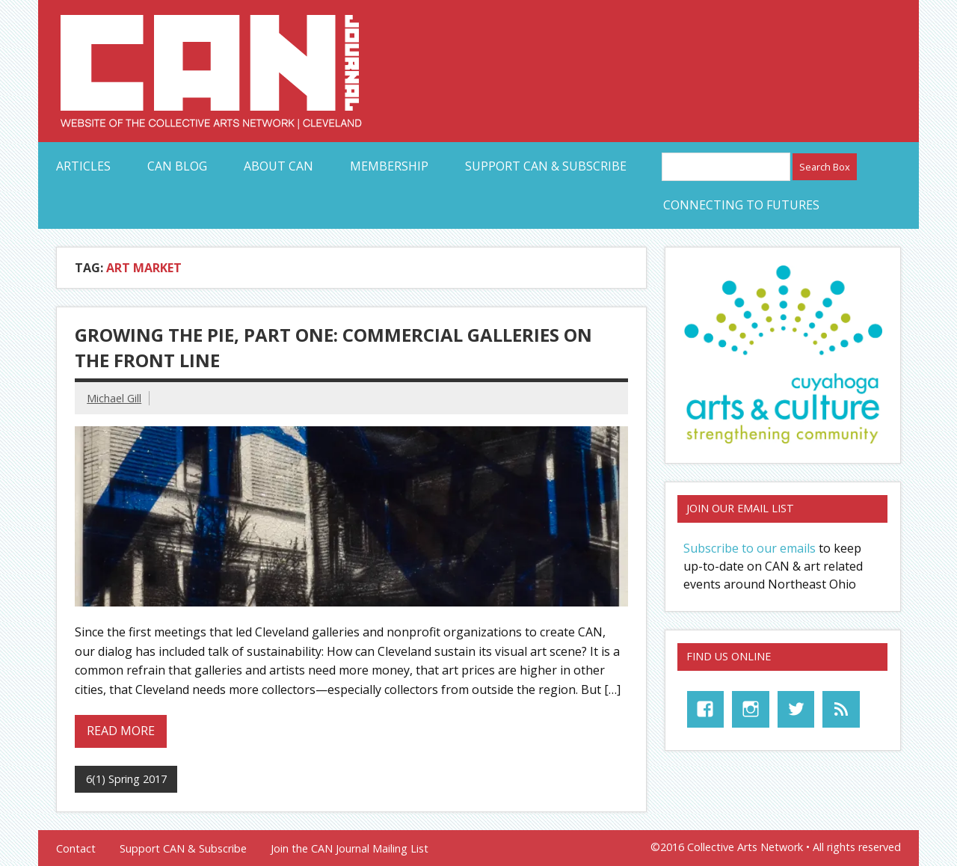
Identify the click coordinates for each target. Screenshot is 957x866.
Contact (76, 849)
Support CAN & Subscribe (546, 166)
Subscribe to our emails (749, 548)
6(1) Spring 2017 (126, 779)
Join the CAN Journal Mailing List (349, 849)
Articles (83, 166)
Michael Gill (114, 398)
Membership (389, 166)
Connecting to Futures (741, 205)
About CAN (278, 166)
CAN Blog (177, 166)
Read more (121, 730)
